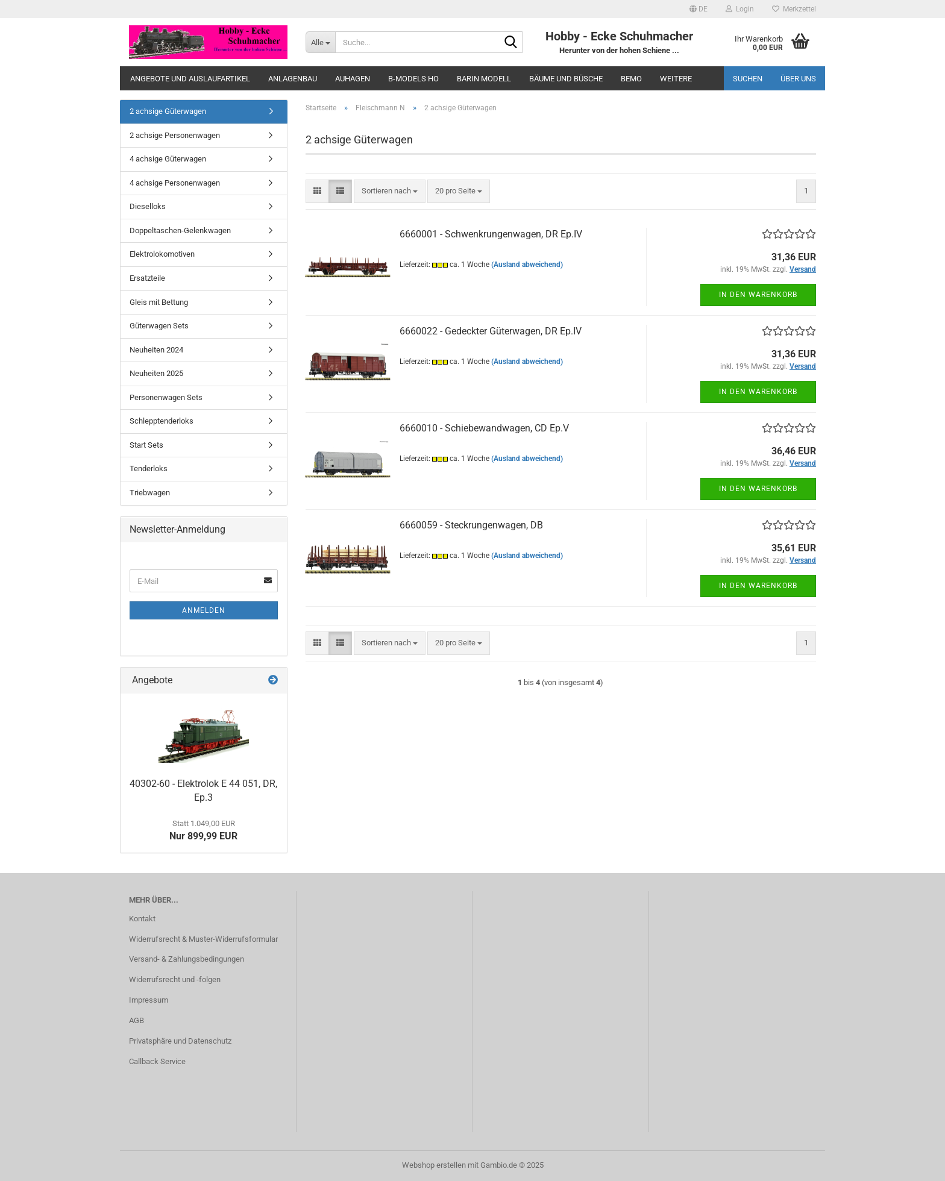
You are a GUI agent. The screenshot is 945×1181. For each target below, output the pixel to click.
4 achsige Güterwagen (168, 158)
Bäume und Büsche (566, 78)
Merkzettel (794, 9)
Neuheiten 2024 (156, 349)
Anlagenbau (292, 78)
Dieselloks (148, 206)
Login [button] (740, 9)
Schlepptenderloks (161, 420)
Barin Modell (484, 78)
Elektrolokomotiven (162, 253)
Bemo (631, 78)
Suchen (747, 78)
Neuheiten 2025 (156, 373)
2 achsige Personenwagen (175, 135)
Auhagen (352, 78)
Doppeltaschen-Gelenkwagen (180, 230)
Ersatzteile (147, 278)
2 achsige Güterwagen (168, 111)
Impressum (148, 999)
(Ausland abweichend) (527, 264)
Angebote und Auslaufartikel (190, 78)
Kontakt (142, 918)
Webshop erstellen (434, 1165)
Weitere (676, 78)
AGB (136, 1020)
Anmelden (203, 610)
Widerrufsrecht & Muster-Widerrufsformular (203, 939)
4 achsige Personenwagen (175, 182)
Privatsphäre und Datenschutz (180, 1040)
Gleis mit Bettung (159, 302)
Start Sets (146, 445)
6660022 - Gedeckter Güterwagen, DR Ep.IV (491, 331)
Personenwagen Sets (166, 397)
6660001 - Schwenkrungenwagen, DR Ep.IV (491, 234)
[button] (698, 9)
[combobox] (389, 191)
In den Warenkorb (758, 294)
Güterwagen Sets (159, 325)
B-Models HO (413, 78)
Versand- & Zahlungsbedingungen (186, 958)
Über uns (798, 78)
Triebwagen (150, 492)
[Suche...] (320, 42)
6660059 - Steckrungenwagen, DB (471, 525)
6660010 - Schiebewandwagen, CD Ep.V (484, 428)
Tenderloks (149, 468)
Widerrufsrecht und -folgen (175, 979)
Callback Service (157, 1061)
